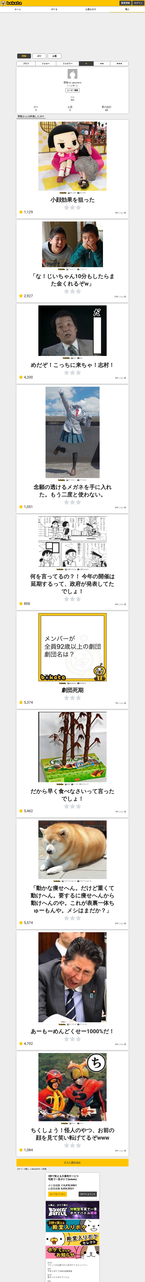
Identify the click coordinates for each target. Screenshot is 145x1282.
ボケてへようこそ (87, 1194)
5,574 (26, 923)
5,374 (26, 702)
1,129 (26, 212)
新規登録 (125, 3)
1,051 (26, 507)
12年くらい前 (120, 296)
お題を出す (90, 9)
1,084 (26, 1150)
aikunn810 (35, 1169)
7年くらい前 (120, 703)
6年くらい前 (120, 378)
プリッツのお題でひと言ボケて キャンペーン (72, 1264)
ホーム (17, 9)
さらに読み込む (72, 1162)
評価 (44, 1169)
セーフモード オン (57, 1194)
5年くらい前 (120, 213)
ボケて (20, 1169)
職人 (127, 9)
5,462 (26, 811)
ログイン (138, 3)
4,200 (26, 377)
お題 (54, 56)
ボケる (54, 9)
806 (24, 603)
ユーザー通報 (72, 90)
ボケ (39, 56)
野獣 (24, 56)
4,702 (26, 1043)
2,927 (26, 296)
